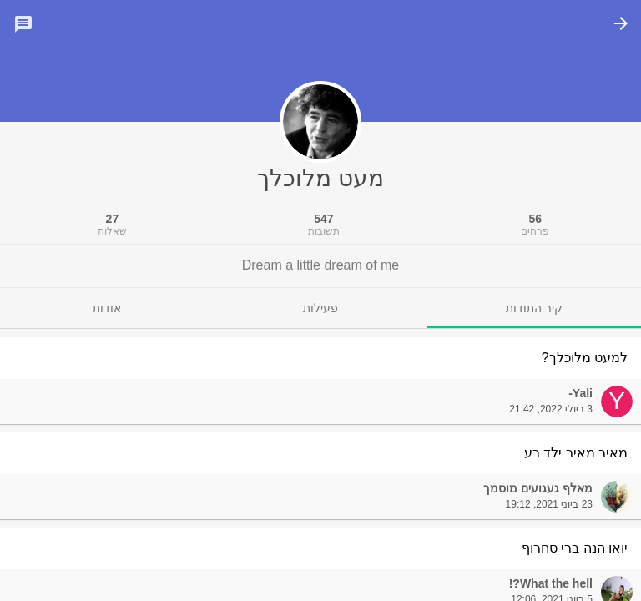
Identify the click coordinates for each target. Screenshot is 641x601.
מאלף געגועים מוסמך (538, 488)
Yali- (580, 393)
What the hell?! (551, 583)
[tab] (534, 308)
